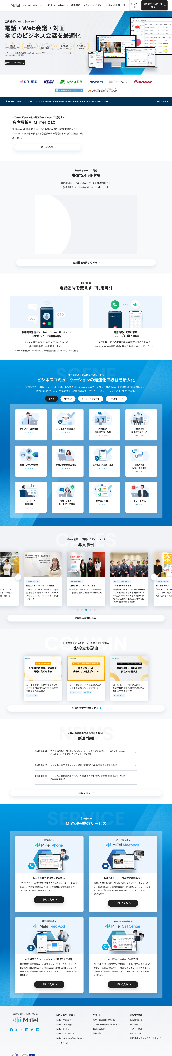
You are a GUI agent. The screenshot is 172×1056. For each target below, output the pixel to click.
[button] (124, 133)
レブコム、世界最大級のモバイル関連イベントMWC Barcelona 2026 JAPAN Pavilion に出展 (74, 101)
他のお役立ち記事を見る (85, 708)
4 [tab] (90, 610)
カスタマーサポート (90, 398)
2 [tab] (82, 610)
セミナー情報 (136, 1028)
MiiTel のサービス (64, 1014)
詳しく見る (84, 792)
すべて (51, 398)
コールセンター (116, 398)
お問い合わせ (99, 1028)
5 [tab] (95, 610)
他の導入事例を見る (85, 618)
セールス (68, 398)
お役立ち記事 (114, 5)
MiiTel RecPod (63, 1028)
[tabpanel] (86, 579)
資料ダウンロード (20, 63)
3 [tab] (86, 610)
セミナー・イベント (98, 5)
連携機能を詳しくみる (85, 262)
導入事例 (84, 5)
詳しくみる (47, 147)
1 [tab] (77, 610)
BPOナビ (134, 1032)
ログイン (134, 5)
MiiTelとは (73, 5)
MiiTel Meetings (64, 1023)
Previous (18, 577)
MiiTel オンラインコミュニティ (144, 1037)
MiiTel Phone (62, 1019)
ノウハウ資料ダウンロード (105, 1023)
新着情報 (97, 1032)
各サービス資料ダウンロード (106, 1019)
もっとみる (161, 101)
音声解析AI (87, 692)
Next (154, 577)
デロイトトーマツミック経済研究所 (59, 52)
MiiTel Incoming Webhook (69, 1037)
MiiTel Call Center (65, 1032)
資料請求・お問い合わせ (153, 5)
